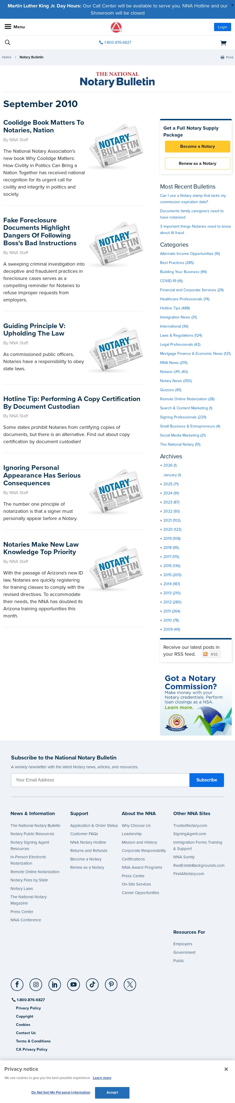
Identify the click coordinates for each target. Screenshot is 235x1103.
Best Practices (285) (177, 264)
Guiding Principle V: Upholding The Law (34, 330)
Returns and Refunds (88, 851)
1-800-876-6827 (30, 1001)
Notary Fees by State (29, 881)
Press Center (21, 912)
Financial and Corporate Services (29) (191, 291)
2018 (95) (171, 548)
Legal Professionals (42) (180, 345)
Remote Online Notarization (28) (187, 400)
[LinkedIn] (55, 983)
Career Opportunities (140, 893)
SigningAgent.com (189, 835)
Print (229, 57)
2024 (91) (171, 494)
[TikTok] (93, 983)
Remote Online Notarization (35, 872)
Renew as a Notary (196, 164)
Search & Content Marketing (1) (186, 409)
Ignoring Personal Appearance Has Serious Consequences (42, 471)
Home (6, 57)
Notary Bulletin (32, 57)
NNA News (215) (173, 363)
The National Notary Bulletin (35, 826)
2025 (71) (171, 485)
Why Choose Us (136, 826)
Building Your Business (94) (183, 273)
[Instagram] (36, 983)
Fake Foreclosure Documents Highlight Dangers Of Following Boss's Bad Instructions (40, 231)
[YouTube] (74, 983)
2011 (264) (171, 612)
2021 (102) (171, 521)
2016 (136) (171, 567)
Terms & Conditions (33, 1042)
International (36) (174, 327)
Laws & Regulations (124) (181, 336)
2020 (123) (172, 530)
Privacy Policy (28, 1009)
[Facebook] (17, 983)
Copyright (24, 1017)
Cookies (23, 1025)
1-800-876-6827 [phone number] (117, 42)
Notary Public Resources (32, 835)
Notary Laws (21, 889)
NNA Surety (184, 858)
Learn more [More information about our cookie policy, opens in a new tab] (102, 1078)
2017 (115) (171, 557)
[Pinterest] (111, 983)
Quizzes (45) (170, 391)
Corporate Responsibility (144, 851)
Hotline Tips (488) (175, 309)
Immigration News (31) (178, 318)
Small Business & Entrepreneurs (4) (190, 427)
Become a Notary (196, 147)
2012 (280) (172, 603)
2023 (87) (171, 503)
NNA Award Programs (142, 868)
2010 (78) (171, 621)
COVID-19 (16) (171, 282)
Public (178, 961)
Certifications (133, 860)
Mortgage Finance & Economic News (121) (195, 354)
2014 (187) (171, 585)
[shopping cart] (194, 43)
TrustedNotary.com (190, 826)
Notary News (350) (176, 382)
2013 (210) (171, 594)
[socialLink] (18, 988)
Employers (182, 945)
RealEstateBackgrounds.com (199, 866)
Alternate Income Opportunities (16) (190, 254)
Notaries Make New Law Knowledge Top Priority (41, 544)
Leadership (132, 835)
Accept (112, 1092)
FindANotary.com (188, 875)
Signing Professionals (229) (183, 418)
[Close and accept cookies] (226, 1069)
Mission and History (139, 843)
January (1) (172, 476)
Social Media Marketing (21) (183, 436)
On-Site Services (136, 885)
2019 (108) (171, 539)
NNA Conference (25, 921)
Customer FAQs (84, 835)
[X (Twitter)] (130, 983)
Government (184, 953)
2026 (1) (170, 466)
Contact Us (26, 1034)
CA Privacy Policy (31, 1050)
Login (222, 27)
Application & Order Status (94, 826)
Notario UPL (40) (174, 373)
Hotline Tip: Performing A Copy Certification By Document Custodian (72, 399)
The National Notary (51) (180, 445)
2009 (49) (171, 630)
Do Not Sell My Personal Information (60, 1092)
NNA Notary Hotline (88, 843)
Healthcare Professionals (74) (184, 300)
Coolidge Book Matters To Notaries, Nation (39, 126)
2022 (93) (171, 512)
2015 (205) (172, 576)
